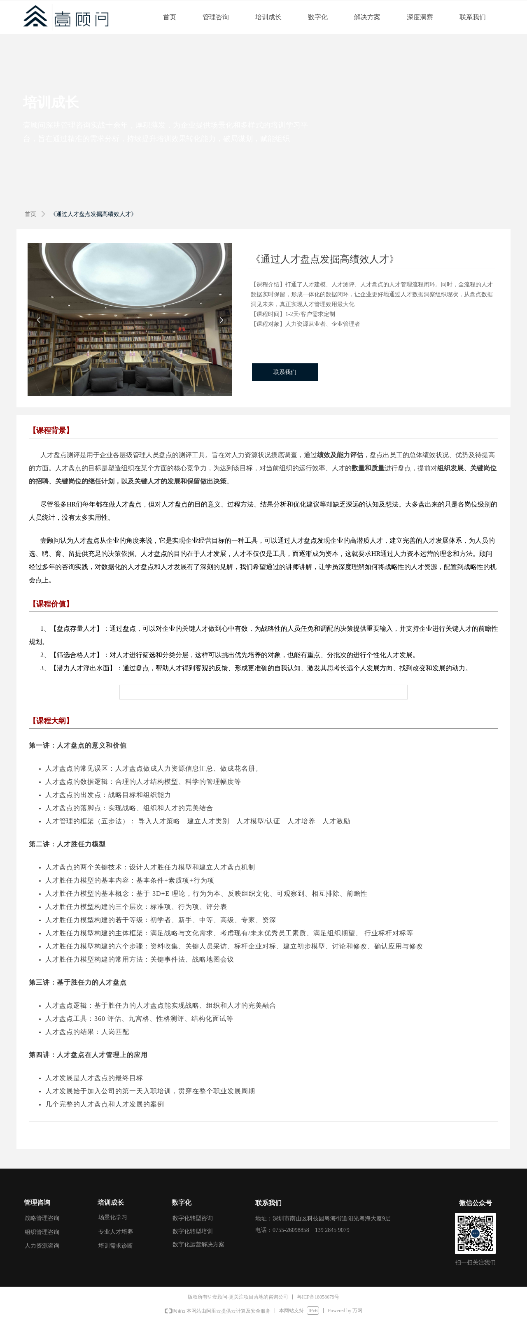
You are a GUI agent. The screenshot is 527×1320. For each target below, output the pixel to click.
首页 (30, 214)
